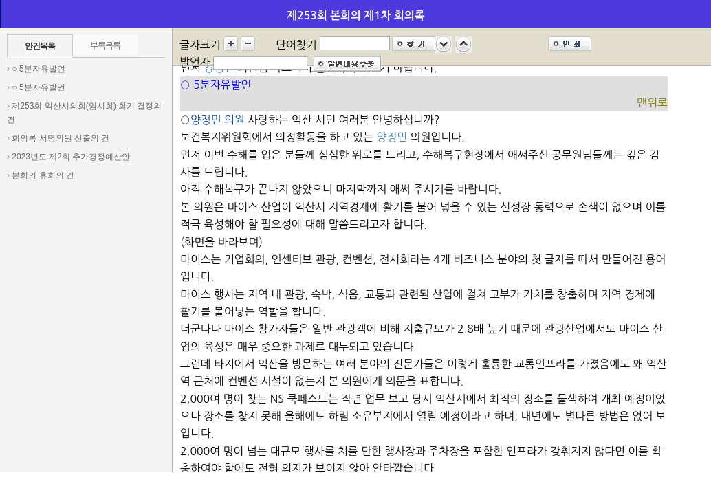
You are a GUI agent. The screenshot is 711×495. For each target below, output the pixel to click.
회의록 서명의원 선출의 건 (60, 138)
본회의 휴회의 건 (43, 175)
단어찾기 (296, 44)
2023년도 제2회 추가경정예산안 (71, 157)
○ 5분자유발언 (38, 69)
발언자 (194, 61)
